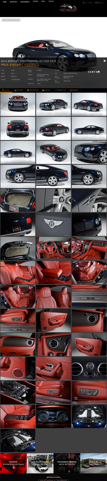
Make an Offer (30, 65)
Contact (51, 1)
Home (5, 2)
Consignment (25, 2)
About (43, 1)
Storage (35, 1)
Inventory (13, 2)
